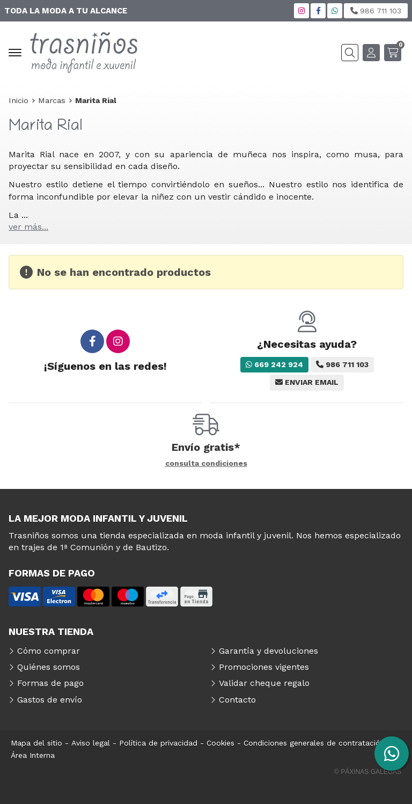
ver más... (28, 227)
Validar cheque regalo (264, 683)
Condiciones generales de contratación (314, 743)
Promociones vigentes (264, 667)
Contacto (237, 700)
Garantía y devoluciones (268, 651)
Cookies (220, 743)
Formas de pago (50, 683)
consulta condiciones (206, 463)
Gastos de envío (49, 700)
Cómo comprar (48, 651)
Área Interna (33, 755)
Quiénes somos (48, 667)
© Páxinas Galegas (367, 772)
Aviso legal (90, 743)
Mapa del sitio (36, 743)
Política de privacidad (158, 743)
